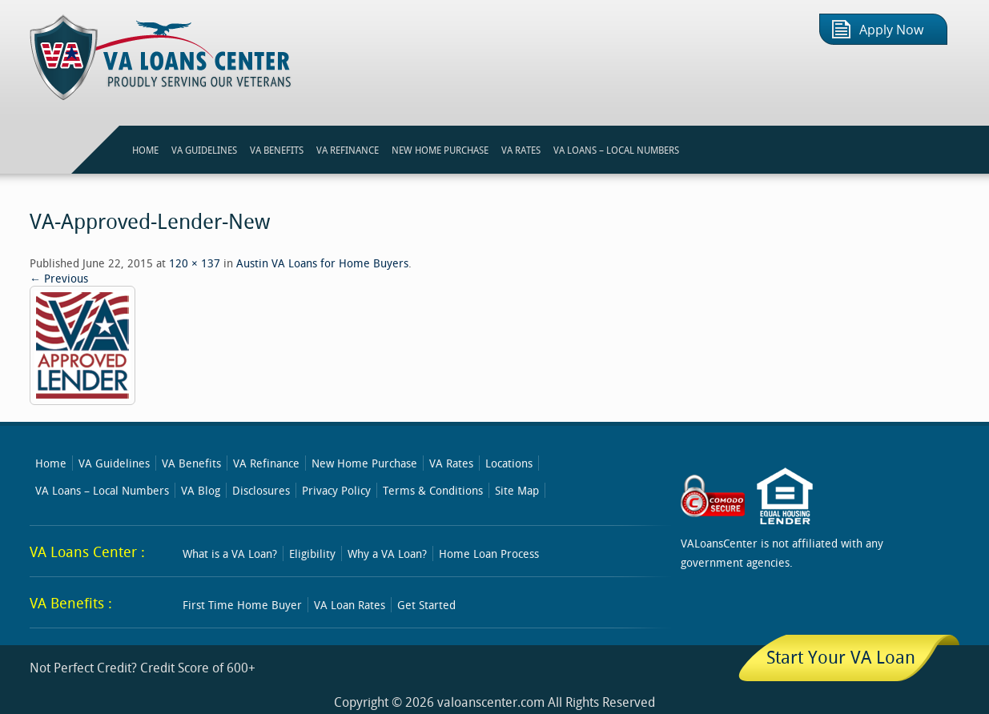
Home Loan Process (489, 553)
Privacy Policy (336, 490)
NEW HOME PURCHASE (440, 149)
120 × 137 (194, 263)
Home (50, 463)
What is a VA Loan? (230, 553)
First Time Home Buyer (242, 604)
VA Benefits (191, 463)
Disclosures (261, 490)
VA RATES (521, 149)
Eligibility (312, 553)
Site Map (517, 490)
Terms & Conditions (433, 490)
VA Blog (200, 490)
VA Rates (451, 463)
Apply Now (891, 30)
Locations (509, 463)
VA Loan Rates (349, 604)
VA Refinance (266, 463)
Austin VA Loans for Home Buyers (322, 263)
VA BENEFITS (277, 149)
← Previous (59, 278)
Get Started (426, 604)
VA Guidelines (114, 463)
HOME (145, 149)
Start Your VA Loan (840, 656)
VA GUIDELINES (204, 149)
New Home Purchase (364, 463)
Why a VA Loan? (387, 553)
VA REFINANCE (347, 149)
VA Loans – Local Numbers (616, 149)
